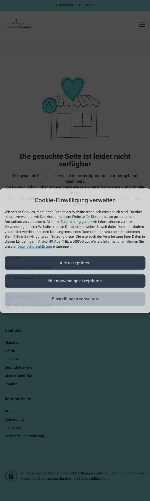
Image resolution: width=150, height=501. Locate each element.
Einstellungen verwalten (75, 299)
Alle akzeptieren (75, 263)
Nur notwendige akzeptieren (75, 281)
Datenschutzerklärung (34, 246)
